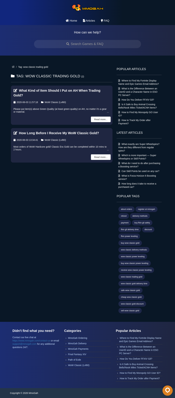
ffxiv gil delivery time (130, 229)
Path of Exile (74, 359)
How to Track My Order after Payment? (140, 378)
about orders (126, 209)
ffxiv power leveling (129, 236)
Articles (89, 20)
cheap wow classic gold (131, 297)
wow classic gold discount (132, 304)
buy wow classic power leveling (134, 263)
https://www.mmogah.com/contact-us (31, 340)
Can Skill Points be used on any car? (138, 171)
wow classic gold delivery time (134, 283)
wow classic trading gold (131, 277)
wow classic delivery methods (134, 250)
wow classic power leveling (132, 256)
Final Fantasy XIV (77, 354)
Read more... (101, 119)
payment (124, 223)
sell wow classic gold (130, 310)
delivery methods (139, 216)
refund (124, 216)
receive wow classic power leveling (136, 270)
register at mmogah (146, 209)
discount (148, 229)
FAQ (105, 20)
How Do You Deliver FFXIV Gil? (136, 99)
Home (71, 20)
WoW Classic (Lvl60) (53, 102)
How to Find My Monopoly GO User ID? (140, 373)
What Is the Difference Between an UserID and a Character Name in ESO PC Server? (137, 91)
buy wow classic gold (130, 243)
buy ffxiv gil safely (142, 223)
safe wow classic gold (130, 290)
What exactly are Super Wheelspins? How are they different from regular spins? (138, 147)
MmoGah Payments (78, 349)
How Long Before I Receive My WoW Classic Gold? (56, 133)
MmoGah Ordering (77, 338)
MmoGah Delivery (77, 343)
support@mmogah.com (25, 344)
